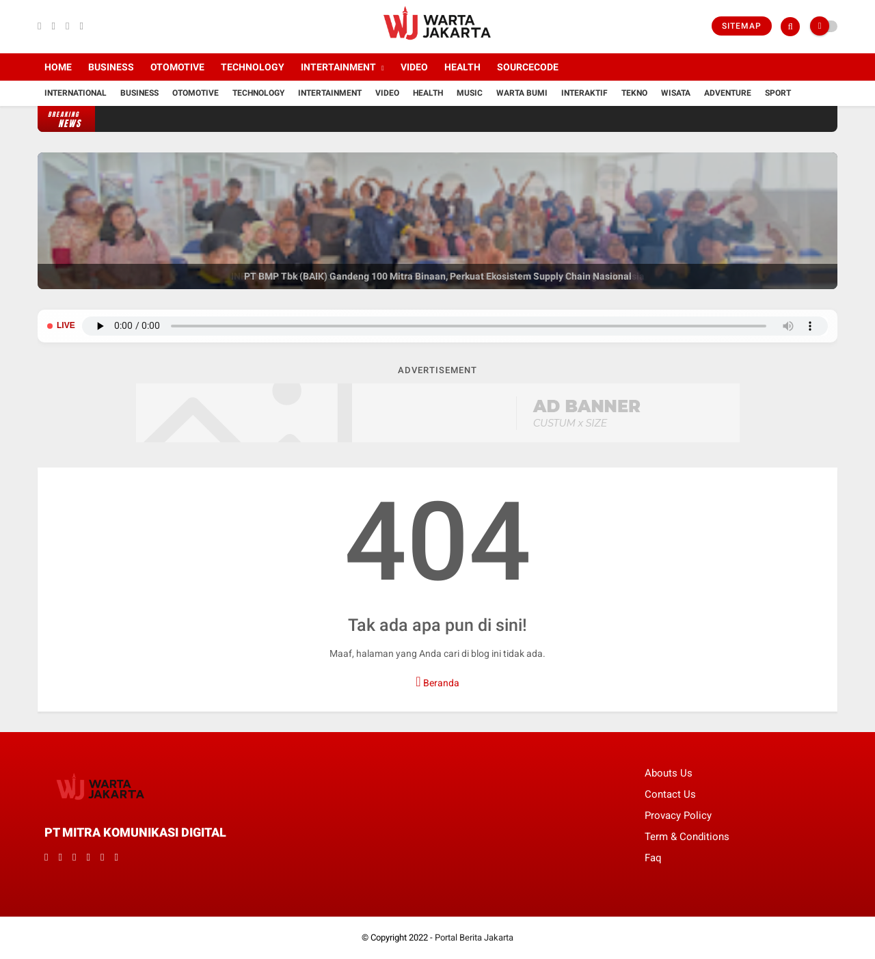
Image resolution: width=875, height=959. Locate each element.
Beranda (437, 681)
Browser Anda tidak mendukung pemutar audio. (455, 326)
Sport (778, 93)
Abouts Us (668, 773)
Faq (653, 858)
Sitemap (742, 26)
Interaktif (584, 93)
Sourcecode (527, 67)
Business (111, 67)
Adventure (727, 93)
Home (58, 67)
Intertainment (338, 67)
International (75, 93)
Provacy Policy (678, 815)
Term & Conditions (687, 836)
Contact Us (670, 794)
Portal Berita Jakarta (474, 937)
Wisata (675, 93)
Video (414, 67)
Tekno (634, 93)
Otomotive (177, 67)
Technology (252, 67)
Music (470, 93)
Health (462, 67)
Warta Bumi (522, 93)
